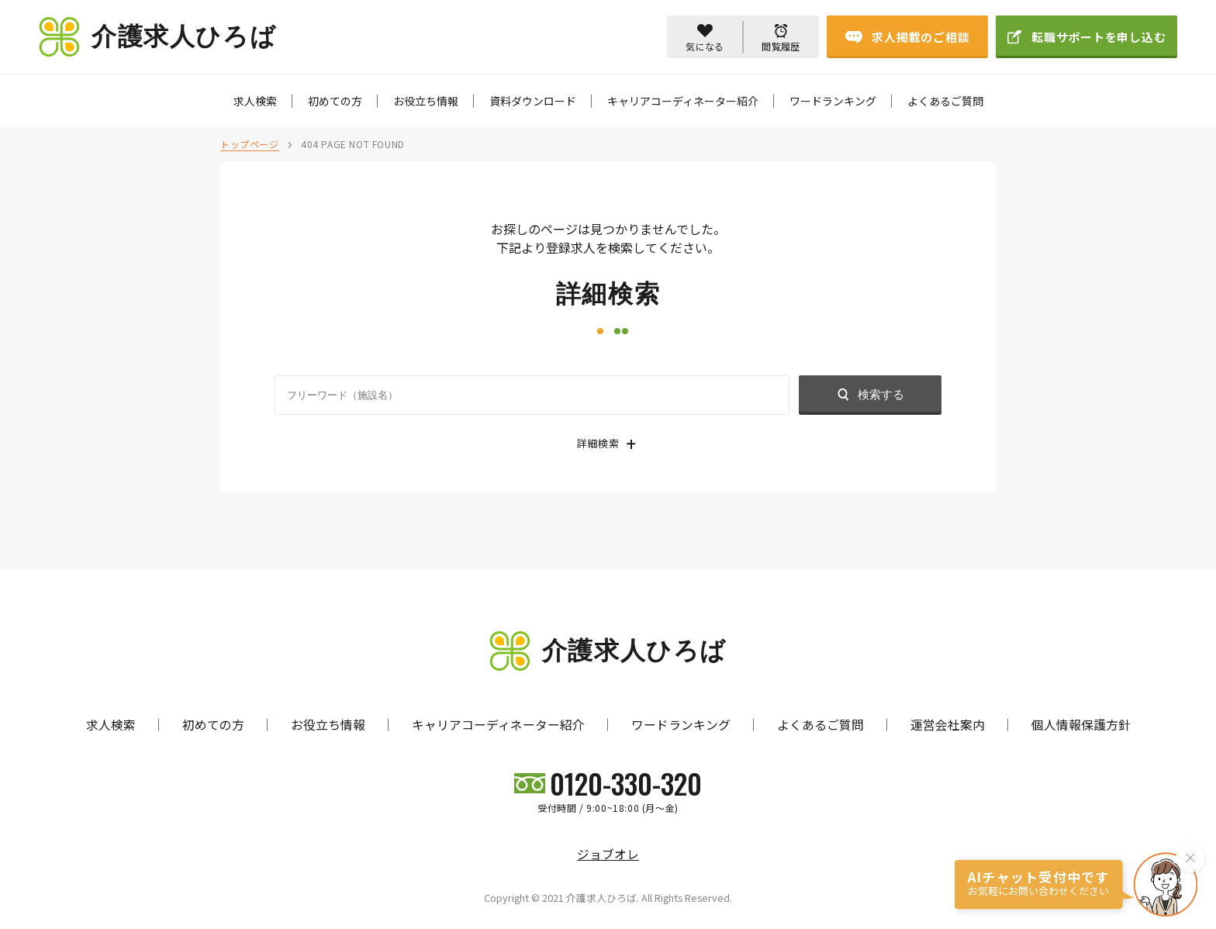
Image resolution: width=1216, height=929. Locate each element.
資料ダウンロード (532, 101)
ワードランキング (832, 101)
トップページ (249, 143)
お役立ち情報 (425, 101)
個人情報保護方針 (1081, 725)
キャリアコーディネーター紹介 (682, 101)
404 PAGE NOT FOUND (353, 143)
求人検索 (255, 101)
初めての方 (335, 101)
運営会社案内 (947, 725)
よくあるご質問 (945, 101)
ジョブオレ (608, 854)
